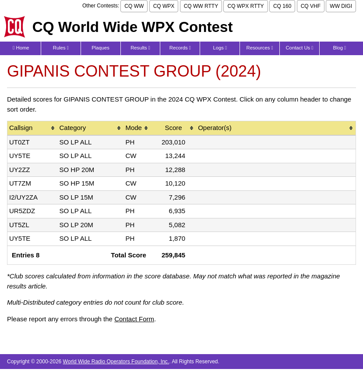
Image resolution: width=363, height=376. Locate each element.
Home (21, 47)
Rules (61, 47)
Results (140, 47)
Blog (339, 47)
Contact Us (300, 47)
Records (180, 47)
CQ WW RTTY (201, 6)
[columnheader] (32, 128)
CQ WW (134, 6)
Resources (260, 47)
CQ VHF (311, 6)
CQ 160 (282, 6)
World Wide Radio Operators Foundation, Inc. (116, 361)
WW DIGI (341, 6)
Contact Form (134, 319)
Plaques (100, 47)
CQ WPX (164, 6)
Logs (220, 47)
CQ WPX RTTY (245, 6)
